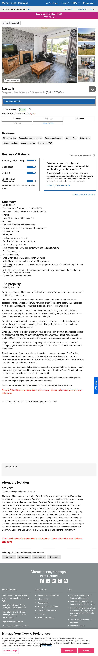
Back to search (12, 23)
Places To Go (68, 9)
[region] (49, 642)
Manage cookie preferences (49, 607)
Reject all (86, 651)
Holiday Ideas (81, 9)
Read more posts (77, 626)
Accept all (69, 651)
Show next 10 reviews (83, 194)
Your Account (88, 3)
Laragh (8, 88)
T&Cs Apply (49, 17)
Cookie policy (43, 603)
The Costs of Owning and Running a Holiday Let (80, 596)
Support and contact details (49, 595)
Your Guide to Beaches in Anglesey (80, 620)
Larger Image (12, 80)
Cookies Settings (10, 651)
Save (92, 89)
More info (41, 614)
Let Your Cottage (52, 3)
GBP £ (76, 3)
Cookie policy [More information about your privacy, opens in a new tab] (46, 646)
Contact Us (65, 3)
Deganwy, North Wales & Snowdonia (33, 92)
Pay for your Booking (46, 618)
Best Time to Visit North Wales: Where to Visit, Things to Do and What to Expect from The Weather (83, 612)
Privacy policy (43, 599)
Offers (92, 9)
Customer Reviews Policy (48, 610)
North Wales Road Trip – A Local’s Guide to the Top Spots (82, 603)
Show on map (48, 123)
